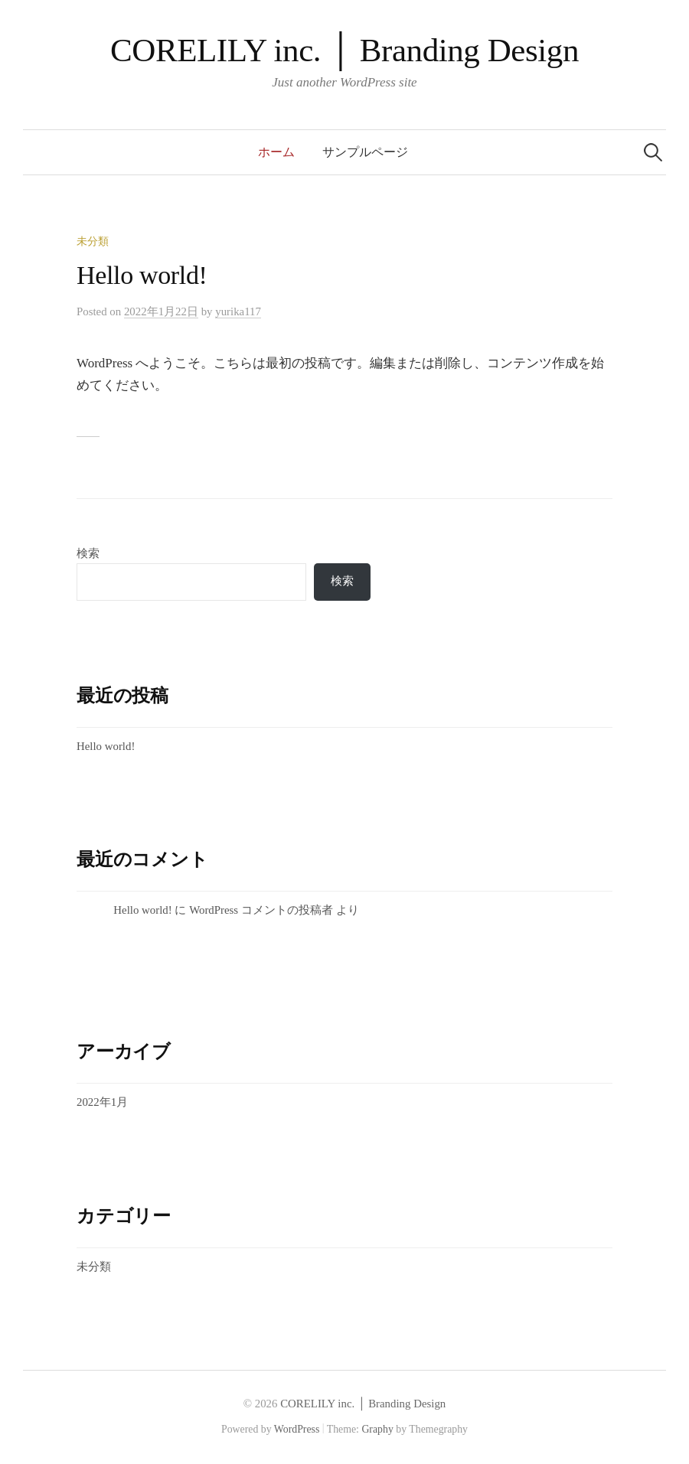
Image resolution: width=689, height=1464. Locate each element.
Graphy (377, 1429)
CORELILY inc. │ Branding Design (344, 50)
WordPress (297, 1429)
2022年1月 (102, 1102)
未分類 (93, 241)
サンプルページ (365, 151)
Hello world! (142, 275)
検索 (88, 553)
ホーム (276, 151)
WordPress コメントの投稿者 (261, 910)
